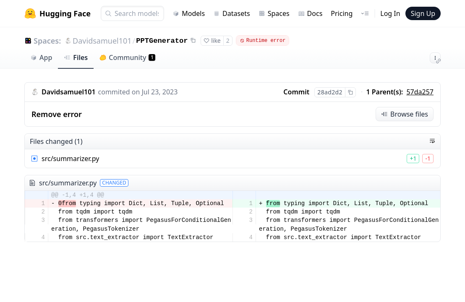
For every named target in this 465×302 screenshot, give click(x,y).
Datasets (231, 13)
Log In (390, 13)
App (41, 57)
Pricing (342, 13)
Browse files (404, 114)
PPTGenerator (162, 41)
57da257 (420, 91)
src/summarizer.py (70, 158)
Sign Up (423, 13)
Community (127, 57)
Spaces (274, 13)
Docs (310, 13)
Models (188, 13)
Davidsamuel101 (102, 41)
